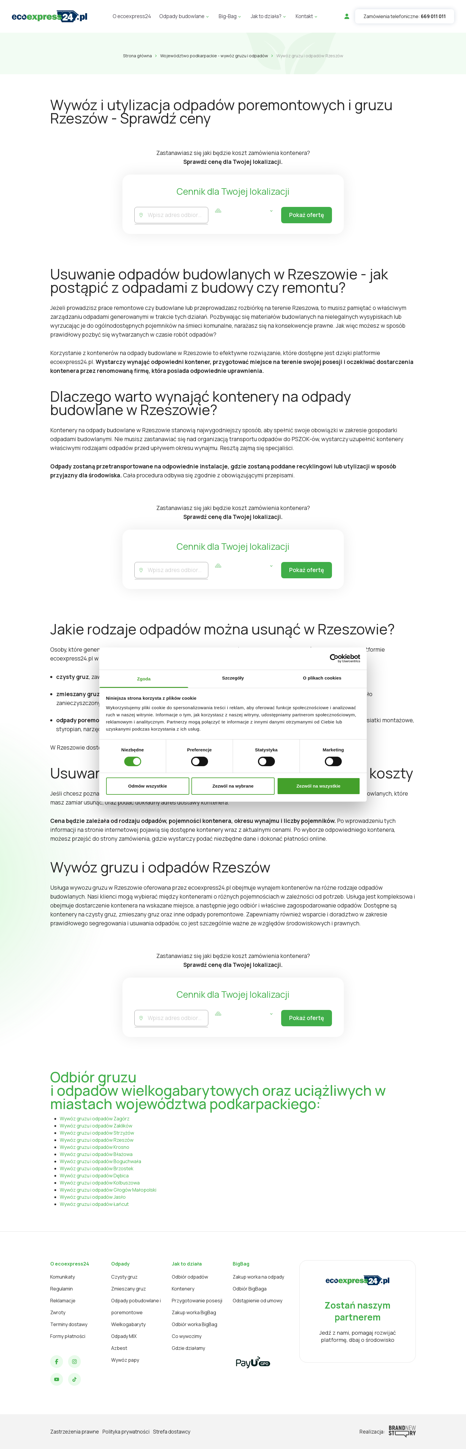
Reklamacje (62, 1300)
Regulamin (61, 1288)
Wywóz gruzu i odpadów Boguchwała (100, 1161)
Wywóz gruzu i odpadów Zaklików (96, 1125)
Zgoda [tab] (144, 678)
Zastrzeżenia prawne (74, 1431)
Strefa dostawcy (172, 1431)
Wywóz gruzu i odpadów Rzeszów (96, 1140)
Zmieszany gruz (128, 1288)
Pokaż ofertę (306, 215)
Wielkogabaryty (128, 1324)
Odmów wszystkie (147, 785)
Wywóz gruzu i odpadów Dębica (94, 1175)
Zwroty (57, 1312)
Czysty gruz (124, 1277)
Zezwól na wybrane (233, 785)
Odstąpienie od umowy (257, 1300)
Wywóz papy (125, 1360)
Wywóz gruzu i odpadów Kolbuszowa (100, 1182)
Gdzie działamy (188, 1348)
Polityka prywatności (126, 1431)
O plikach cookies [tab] (322, 677)
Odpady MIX (124, 1336)
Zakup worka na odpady (258, 1277)
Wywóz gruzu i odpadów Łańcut (94, 1204)
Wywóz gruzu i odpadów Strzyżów (97, 1133)
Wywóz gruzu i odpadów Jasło (93, 1197)
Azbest (119, 1348)
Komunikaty (62, 1277)
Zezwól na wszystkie (319, 785)
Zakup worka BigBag (194, 1312)
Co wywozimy (186, 1336)
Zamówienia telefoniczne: (404, 16)
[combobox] (178, 215)
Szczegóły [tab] (233, 677)
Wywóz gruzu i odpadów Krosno (94, 1147)
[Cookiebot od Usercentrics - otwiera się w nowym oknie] (334, 658)
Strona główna (137, 55)
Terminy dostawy (68, 1324)
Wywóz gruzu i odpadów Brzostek (96, 1168)
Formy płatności (67, 1336)
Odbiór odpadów (190, 1277)
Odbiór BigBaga (250, 1288)
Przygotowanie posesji (197, 1300)
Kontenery (183, 1288)
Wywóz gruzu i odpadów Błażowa (96, 1154)
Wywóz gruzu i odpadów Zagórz (95, 1118)
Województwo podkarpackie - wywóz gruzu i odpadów (214, 55)
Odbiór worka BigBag (194, 1324)
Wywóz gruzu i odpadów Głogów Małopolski (108, 1190)
